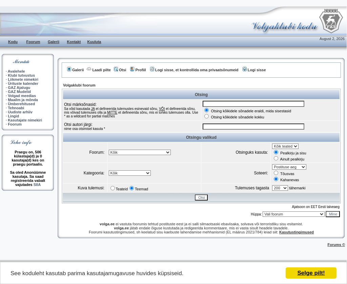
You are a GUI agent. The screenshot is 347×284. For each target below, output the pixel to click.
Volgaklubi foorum (79, 85)
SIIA (37, 185)
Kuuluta (94, 42)
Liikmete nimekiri (23, 79)
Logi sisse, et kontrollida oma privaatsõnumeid (194, 70)
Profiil (138, 70)
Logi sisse (254, 70)
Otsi (120, 70)
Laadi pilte (98, 70)
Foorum (33, 42)
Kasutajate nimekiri (25, 120)
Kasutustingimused (296, 232)
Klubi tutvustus (21, 75)
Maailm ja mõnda (23, 100)
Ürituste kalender (23, 83)
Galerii (53, 42)
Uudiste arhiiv (20, 112)
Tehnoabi (16, 108)
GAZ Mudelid (19, 92)
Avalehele (16, 71)
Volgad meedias (22, 96)
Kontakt (74, 42)
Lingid (13, 116)
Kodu (13, 42)
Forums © (336, 245)
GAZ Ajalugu (19, 88)
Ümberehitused (21, 104)
